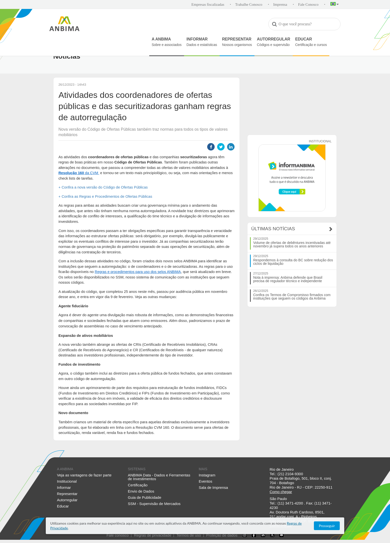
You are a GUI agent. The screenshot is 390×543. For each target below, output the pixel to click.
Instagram (207, 475)
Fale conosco (117, 535)
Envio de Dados (141, 491)
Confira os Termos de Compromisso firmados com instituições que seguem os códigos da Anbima (292, 296)
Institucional (67, 481)
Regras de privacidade (152, 535)
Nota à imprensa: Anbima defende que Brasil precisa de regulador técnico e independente (287, 279)
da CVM (78, 173)
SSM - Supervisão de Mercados (154, 504)
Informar (64, 487)
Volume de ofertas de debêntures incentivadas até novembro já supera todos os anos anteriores (292, 244)
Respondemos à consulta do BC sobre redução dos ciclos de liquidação (293, 261)
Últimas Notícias (273, 228)
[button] (335, 4)
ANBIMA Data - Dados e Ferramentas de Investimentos (159, 477)
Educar (63, 506)
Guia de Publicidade (144, 497)
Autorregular (67, 500)
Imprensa (280, 4)
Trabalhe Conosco (248, 4)
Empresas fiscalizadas (208, 4)
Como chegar (281, 492)
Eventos (205, 481)
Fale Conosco (308, 4)
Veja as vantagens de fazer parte (84, 475)
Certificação (137, 485)
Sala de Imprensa (213, 487)
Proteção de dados (222, 535)
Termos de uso (188, 535)
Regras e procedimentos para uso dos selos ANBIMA (138, 272)
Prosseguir (327, 526)
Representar (67, 494)
